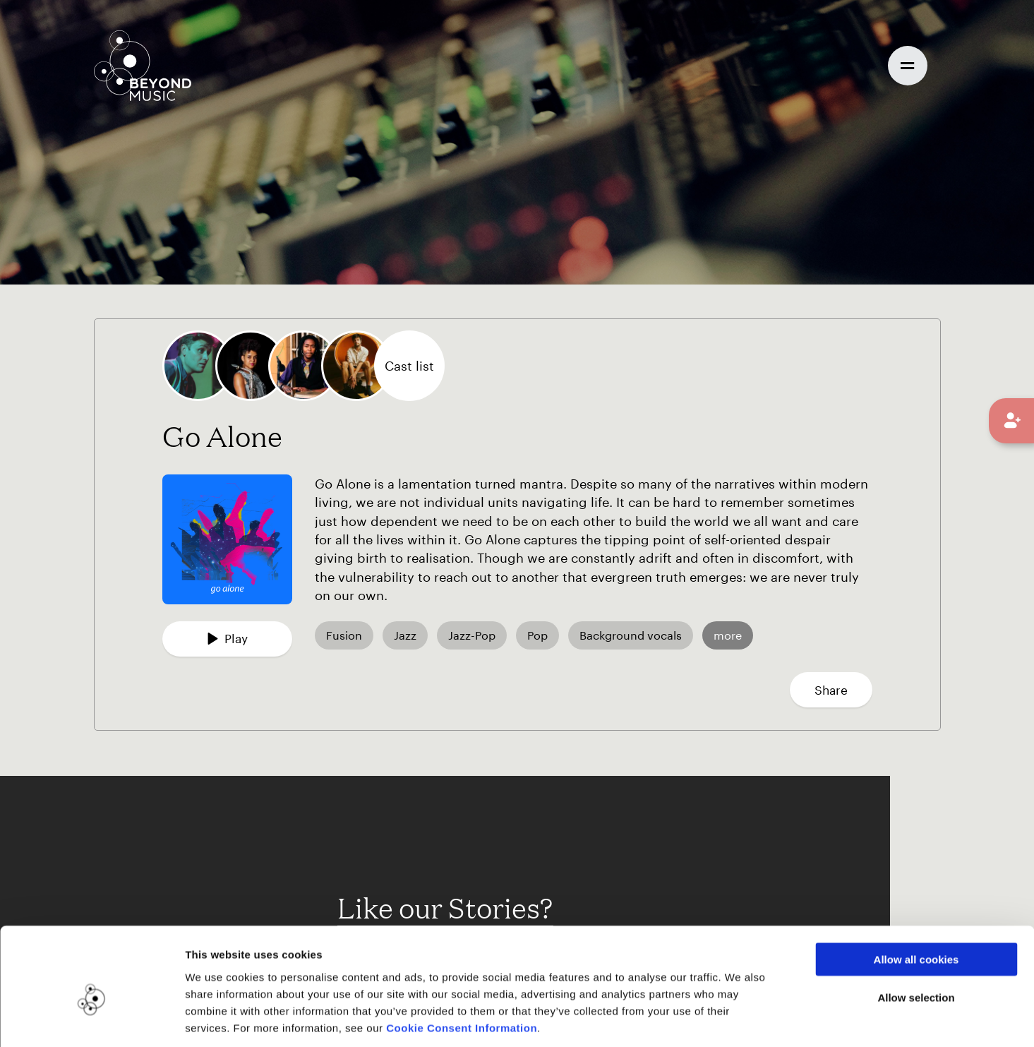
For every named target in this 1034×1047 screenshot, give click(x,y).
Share (831, 690)
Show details (726, 1019)
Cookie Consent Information (461, 962)
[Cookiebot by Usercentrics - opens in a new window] (91, 1019)
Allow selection (915, 932)
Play (227, 638)
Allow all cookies (916, 893)
